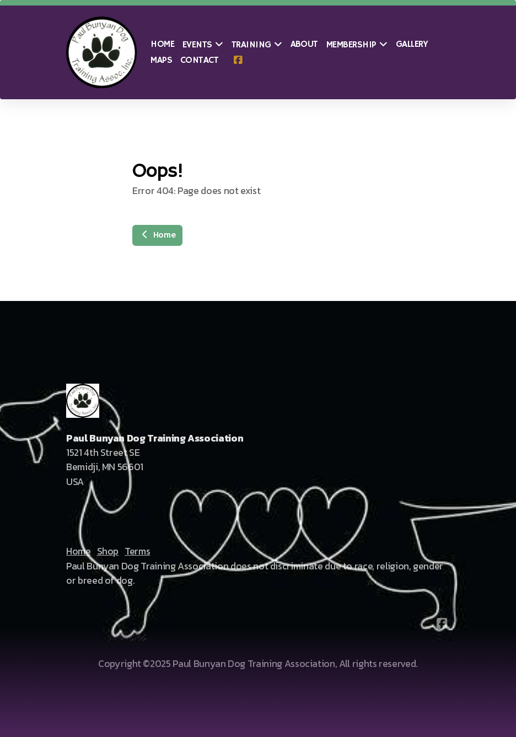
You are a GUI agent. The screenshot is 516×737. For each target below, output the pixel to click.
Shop (108, 551)
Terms (137, 551)
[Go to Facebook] (237, 60)
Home (157, 235)
